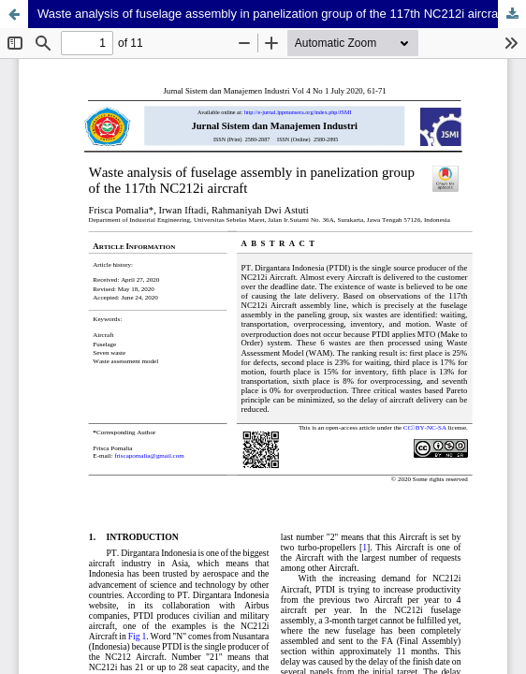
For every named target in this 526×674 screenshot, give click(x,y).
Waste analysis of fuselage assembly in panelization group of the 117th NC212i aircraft (270, 14)
